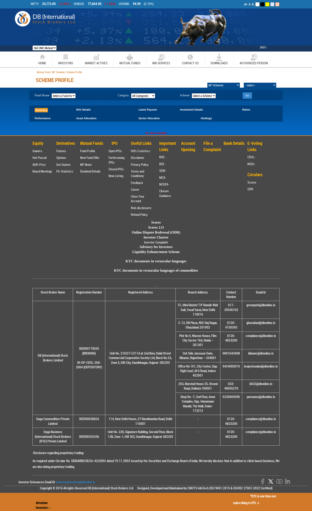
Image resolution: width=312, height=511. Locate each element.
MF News (86, 164)
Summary (41, 110)
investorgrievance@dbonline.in (75, 482)
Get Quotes (63, 164)
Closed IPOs (116, 169)
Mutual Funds (129, 59)
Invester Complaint (156, 242)
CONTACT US (190, 59)
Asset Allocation (86, 118)
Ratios (246, 109)
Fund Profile (87, 151)
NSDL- (251, 164)
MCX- (162, 177)
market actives (96, 59)
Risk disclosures (141, 208)
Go (247, 95)
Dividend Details (90, 171)
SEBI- (162, 170)
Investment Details (191, 109)
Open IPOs (115, 151)
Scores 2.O (156, 227)
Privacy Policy (140, 164)
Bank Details (234, 143)
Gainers (37, 151)
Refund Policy (139, 214)
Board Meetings (42, 171)
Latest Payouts (147, 109)
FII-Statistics (64, 171)
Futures (61, 151)
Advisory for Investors (155, 247)
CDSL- (251, 157)
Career (135, 189)
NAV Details (83, 109)
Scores (251, 182)
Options (61, 157)
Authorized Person (254, 59)
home (42, 59)
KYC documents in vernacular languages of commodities (156, 270)
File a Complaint (212, 146)
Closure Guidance (165, 193)
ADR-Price (39, 164)
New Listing (116, 176)
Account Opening (188, 146)
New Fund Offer (89, 157)
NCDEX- (164, 184)
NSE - (162, 157)
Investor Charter (156, 237)
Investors (65, 59)
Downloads (219, 59)
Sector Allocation (149, 118)
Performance (42, 118)
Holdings (206, 118)
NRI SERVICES (161, 59)
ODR (250, 189)
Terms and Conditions (137, 173)
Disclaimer (137, 157)
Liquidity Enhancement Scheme (156, 252)
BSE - (162, 164)
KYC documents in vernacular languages (156, 261)
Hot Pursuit (39, 157)
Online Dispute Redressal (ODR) (156, 232)
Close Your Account (137, 198)
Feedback (137, 183)
